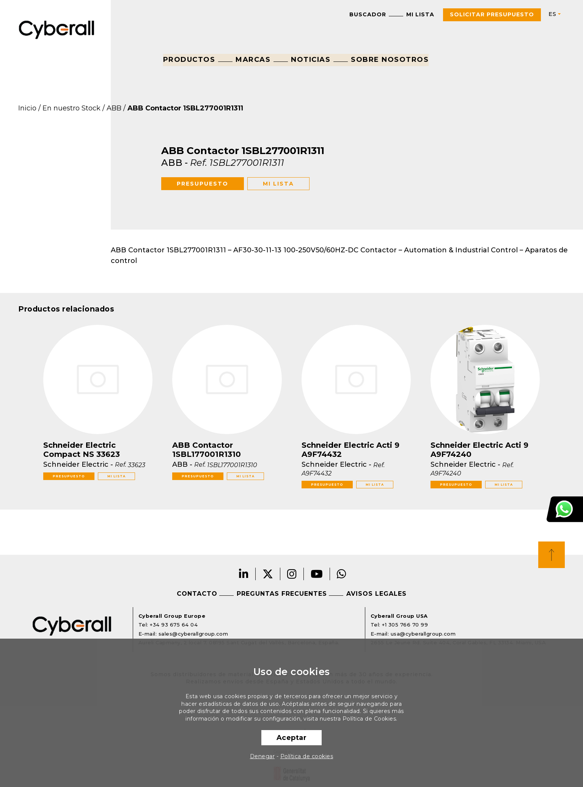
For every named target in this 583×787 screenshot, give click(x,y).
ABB (114, 108)
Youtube (317, 574)
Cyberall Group (56, 29)
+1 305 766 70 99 (405, 625)
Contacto (197, 593)
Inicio (27, 108)
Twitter (267, 574)
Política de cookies (306, 756)
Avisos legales (376, 593)
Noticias (310, 59)
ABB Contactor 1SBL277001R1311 (185, 108)
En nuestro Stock (71, 108)
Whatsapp (342, 574)
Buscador (367, 14)
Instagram (292, 574)
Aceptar (292, 737)
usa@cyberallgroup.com (423, 634)
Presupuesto (202, 183)
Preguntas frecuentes (282, 593)
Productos (189, 59)
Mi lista (420, 14)
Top (551, 554)
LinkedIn (244, 574)
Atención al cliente (565, 509)
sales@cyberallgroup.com (193, 634)
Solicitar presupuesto (492, 14)
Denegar (262, 756)
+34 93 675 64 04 (174, 625)
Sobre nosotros (390, 59)
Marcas (253, 59)
